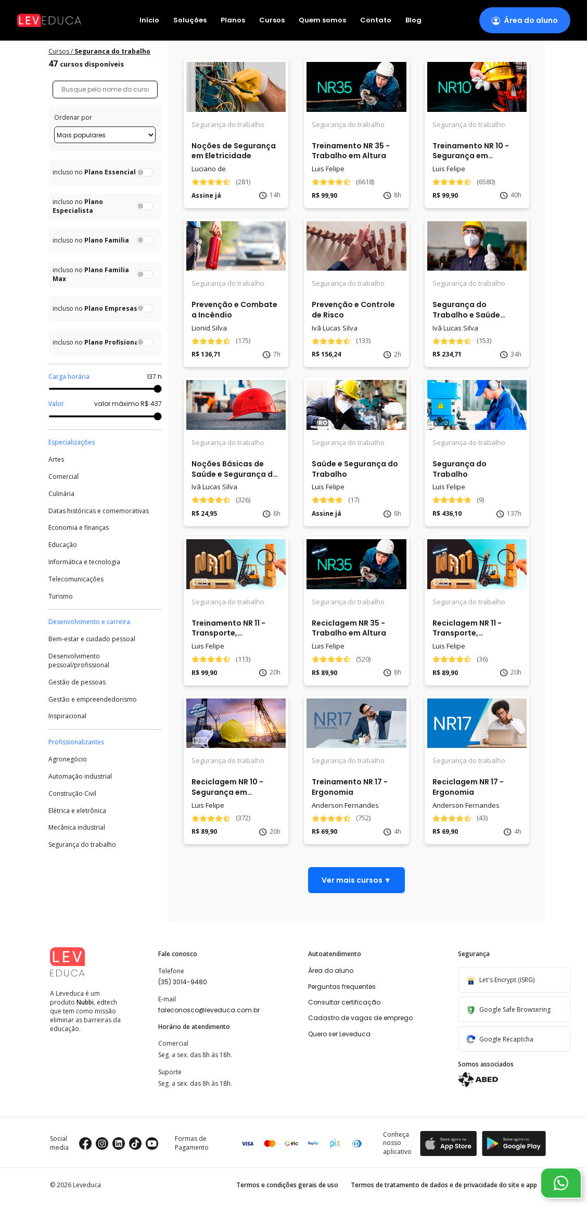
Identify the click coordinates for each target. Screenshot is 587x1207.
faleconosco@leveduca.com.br (209, 1010)
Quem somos (322, 20)
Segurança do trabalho (82, 845)
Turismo (60, 596)
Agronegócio (67, 759)
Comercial (63, 477)
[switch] (144, 172)
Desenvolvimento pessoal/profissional (78, 660)
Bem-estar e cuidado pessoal (91, 639)
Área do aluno (330, 970)
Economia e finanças (78, 528)
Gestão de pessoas (77, 682)
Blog (413, 20)
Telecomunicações (76, 579)
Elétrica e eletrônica (77, 811)
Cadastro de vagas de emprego (360, 1017)
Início (149, 20)
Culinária (61, 494)
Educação (62, 545)
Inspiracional (67, 716)
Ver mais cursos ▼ (356, 880)
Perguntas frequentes (342, 986)
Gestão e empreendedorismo (92, 699)
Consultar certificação (344, 1002)
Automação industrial (80, 776)
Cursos (272, 20)
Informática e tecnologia (84, 562)
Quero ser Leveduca (339, 1034)
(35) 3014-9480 (182, 981)
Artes (56, 459)
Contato (375, 20)
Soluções (190, 20)
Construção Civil (72, 794)
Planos (233, 20)
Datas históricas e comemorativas (98, 511)
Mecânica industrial (76, 827)
